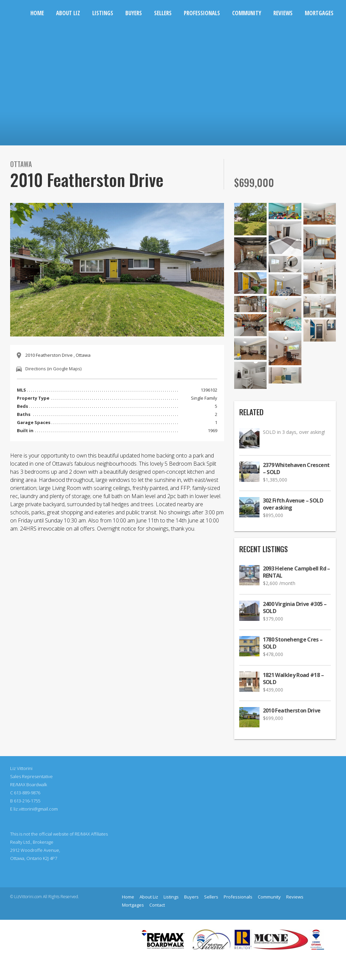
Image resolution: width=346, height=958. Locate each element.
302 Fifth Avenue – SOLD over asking (293, 504)
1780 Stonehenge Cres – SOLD (293, 643)
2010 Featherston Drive (292, 710)
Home (37, 13)
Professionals (202, 13)
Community (246, 13)
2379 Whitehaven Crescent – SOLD (296, 469)
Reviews (283, 13)
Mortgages (319, 13)
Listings (102, 13)
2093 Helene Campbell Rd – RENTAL (296, 572)
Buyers (133, 13)
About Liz (68, 13)
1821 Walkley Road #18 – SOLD (293, 679)
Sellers (163, 13)
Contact (157, 905)
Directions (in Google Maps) (53, 369)
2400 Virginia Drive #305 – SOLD (294, 608)
